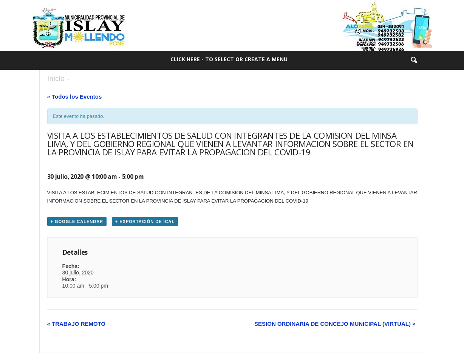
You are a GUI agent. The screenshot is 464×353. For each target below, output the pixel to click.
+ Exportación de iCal (145, 221)
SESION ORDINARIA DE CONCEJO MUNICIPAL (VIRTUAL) (334, 323)
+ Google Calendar (77, 221)
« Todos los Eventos (74, 96)
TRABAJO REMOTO (76, 323)
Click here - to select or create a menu (229, 59)
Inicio (56, 78)
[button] (413, 60)
